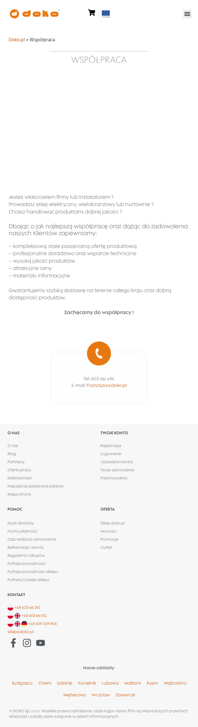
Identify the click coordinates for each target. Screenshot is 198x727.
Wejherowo (74, 694)
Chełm (44, 682)
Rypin (152, 682)
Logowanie (110, 453)
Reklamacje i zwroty (26, 547)
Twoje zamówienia (117, 470)
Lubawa (110, 682)
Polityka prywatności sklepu (33, 571)
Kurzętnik (87, 682)
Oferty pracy (19, 470)
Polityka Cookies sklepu (28, 579)
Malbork (132, 682)
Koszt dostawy (21, 523)
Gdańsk (64, 682)
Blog (12, 453)
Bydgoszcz (22, 682)
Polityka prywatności (26, 563)
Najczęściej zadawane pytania (35, 486)
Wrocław (101, 694)
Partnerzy (16, 461)
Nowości (108, 531)
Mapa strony (19, 494)
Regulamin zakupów (26, 555)
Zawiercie (125, 694)
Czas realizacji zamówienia (32, 539)
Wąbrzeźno (175, 682)
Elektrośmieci (20, 478)
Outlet (106, 547)
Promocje (109, 539)
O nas (13, 445)
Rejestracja (110, 445)
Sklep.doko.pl (112, 523)
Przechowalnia (113, 478)
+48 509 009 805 (42, 623)
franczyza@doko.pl (107, 385)
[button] (187, 14)
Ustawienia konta (116, 461)
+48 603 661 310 (27, 607)
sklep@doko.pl (21, 631)
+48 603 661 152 (34, 615)
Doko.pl (17, 40)
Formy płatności (22, 531)
